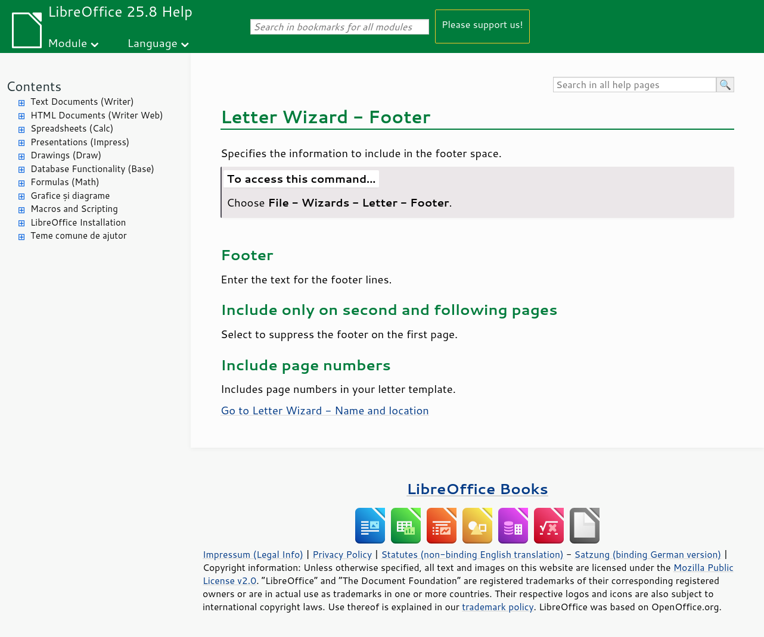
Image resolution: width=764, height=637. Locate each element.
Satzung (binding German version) (648, 554)
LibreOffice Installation (78, 222)
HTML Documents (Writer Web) (96, 115)
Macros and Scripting (74, 208)
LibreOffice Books (477, 488)
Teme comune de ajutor (78, 235)
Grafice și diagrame (70, 195)
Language (153, 43)
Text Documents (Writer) (82, 101)
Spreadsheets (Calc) (71, 128)
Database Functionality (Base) (92, 169)
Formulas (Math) (65, 182)
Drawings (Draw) (65, 155)
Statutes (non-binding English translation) (472, 554)
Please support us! (482, 24)
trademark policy (497, 606)
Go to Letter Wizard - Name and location (324, 410)
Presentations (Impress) (79, 142)
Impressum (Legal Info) (253, 554)
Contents (33, 86)
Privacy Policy (342, 554)
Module (67, 43)
